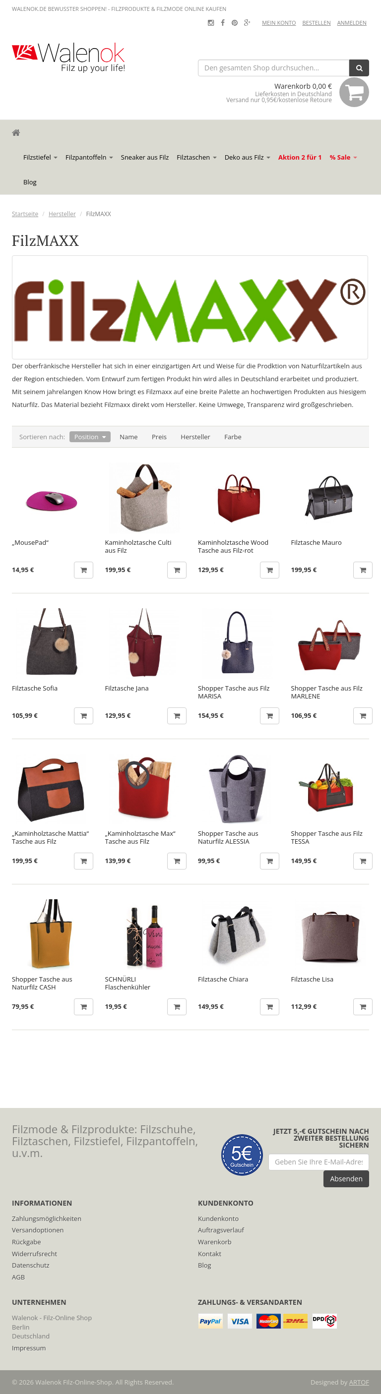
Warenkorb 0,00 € (297, 92)
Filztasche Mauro (316, 542)
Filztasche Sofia (35, 688)
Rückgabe (26, 1241)
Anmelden (352, 22)
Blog (30, 181)
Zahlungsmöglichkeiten (46, 1218)
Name (128, 436)
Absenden (346, 1178)
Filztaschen (196, 157)
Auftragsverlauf (221, 1229)
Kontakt (209, 1253)
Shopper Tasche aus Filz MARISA (233, 692)
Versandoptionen (38, 1229)
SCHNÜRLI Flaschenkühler (128, 983)
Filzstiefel (40, 157)
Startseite (25, 214)
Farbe (233, 436)
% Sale (343, 157)
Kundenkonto (218, 1218)
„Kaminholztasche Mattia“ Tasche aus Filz (50, 837)
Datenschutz (31, 1265)
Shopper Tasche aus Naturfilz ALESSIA (228, 837)
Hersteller (62, 214)
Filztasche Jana (127, 688)
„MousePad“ (30, 542)
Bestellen (316, 22)
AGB (18, 1277)
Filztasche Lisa (312, 979)
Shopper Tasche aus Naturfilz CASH (42, 983)
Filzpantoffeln (89, 157)
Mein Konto (279, 22)
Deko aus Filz (247, 157)
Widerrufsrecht (34, 1253)
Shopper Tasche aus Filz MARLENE (327, 692)
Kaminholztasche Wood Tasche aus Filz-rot (233, 546)
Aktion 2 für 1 (300, 157)
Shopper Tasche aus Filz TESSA (327, 837)
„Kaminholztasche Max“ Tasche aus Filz (140, 837)
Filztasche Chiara (223, 979)
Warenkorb (215, 1241)
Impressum (29, 1347)
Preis (159, 436)
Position (86, 436)
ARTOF (359, 1382)
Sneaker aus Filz (145, 157)
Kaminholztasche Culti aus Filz (138, 546)
